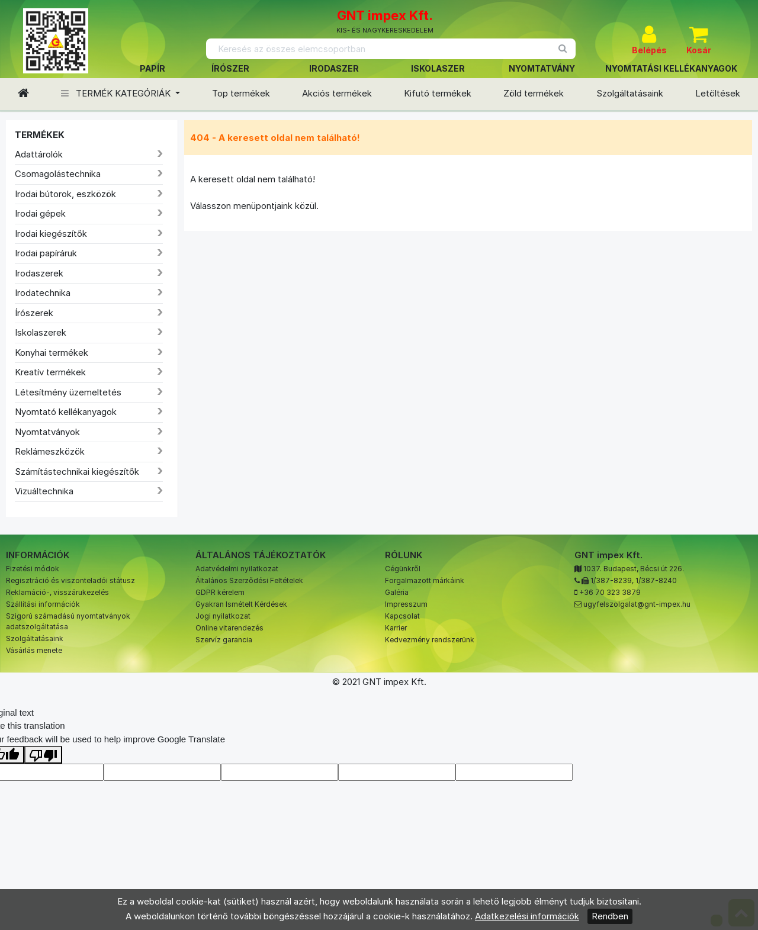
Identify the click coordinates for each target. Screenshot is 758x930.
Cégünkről (402, 568)
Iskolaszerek (40, 332)
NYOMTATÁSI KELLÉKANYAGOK (671, 68)
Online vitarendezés (229, 627)
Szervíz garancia (223, 639)
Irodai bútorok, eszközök (65, 193)
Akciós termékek (337, 93)
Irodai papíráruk (46, 253)
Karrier (396, 627)
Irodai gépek (40, 213)
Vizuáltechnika (44, 491)
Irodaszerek (39, 273)
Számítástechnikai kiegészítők (77, 471)
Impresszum (406, 604)
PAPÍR (152, 68)
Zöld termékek (533, 93)
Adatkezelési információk (527, 916)
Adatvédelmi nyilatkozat (236, 568)
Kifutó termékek (437, 93)
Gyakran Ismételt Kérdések (241, 604)
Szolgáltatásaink (629, 93)
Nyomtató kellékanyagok (66, 411)
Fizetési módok (32, 568)
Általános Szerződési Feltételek (249, 580)
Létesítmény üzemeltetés (68, 392)
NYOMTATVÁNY (542, 68)
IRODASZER (334, 68)
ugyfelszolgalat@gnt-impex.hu (636, 604)
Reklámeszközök (50, 451)
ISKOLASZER (438, 68)
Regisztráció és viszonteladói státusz (70, 580)
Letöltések (717, 93)
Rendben (610, 916)
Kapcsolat (402, 616)
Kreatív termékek (50, 372)
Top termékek (241, 93)
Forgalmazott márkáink (424, 580)
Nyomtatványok (47, 431)
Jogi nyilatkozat (222, 616)
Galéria (397, 592)
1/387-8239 (611, 580)
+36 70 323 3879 (610, 592)
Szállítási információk (43, 604)
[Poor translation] (43, 755)
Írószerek (34, 312)
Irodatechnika (42, 292)
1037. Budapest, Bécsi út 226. (633, 568)
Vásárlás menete (34, 650)
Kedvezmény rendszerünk (429, 639)
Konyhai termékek (51, 352)
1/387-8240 (656, 580)
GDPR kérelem (220, 592)
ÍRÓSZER (230, 68)
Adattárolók (39, 154)
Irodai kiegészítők (51, 233)
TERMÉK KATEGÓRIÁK (117, 93)
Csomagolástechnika (58, 173)
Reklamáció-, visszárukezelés (57, 592)
